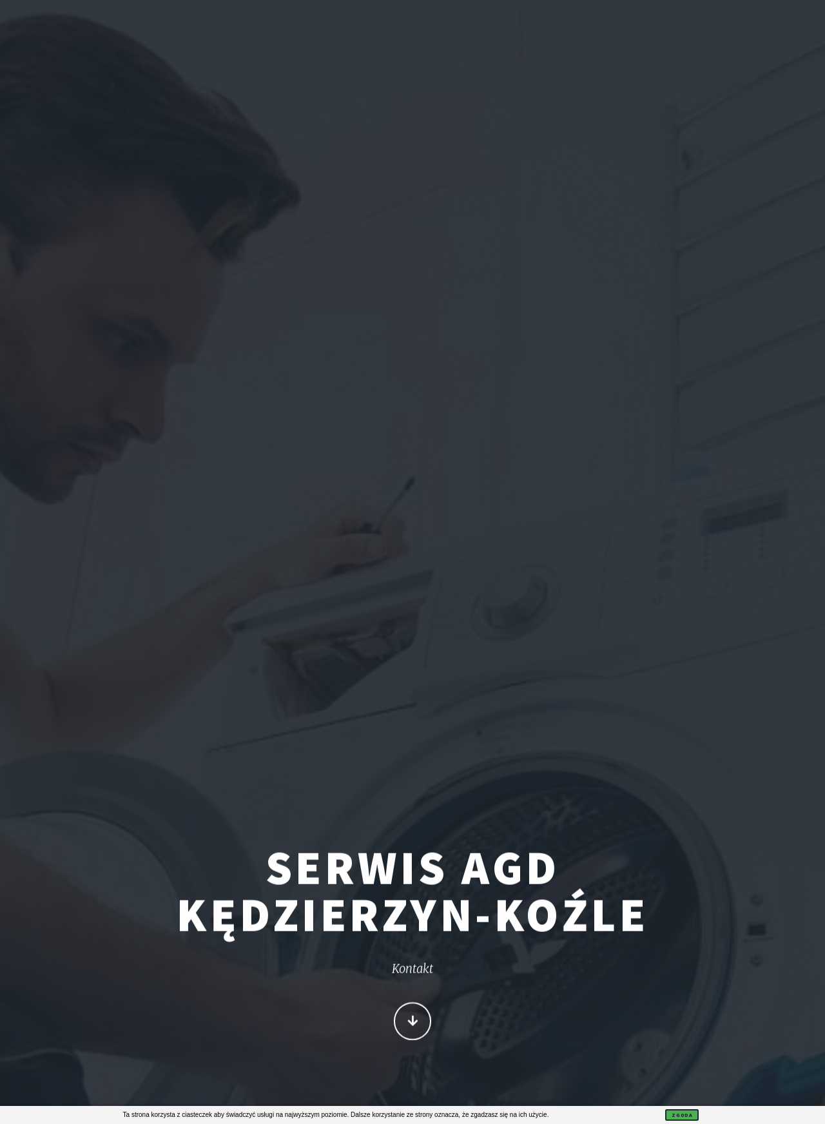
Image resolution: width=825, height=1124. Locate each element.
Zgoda (682, 1115)
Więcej (413, 1022)
